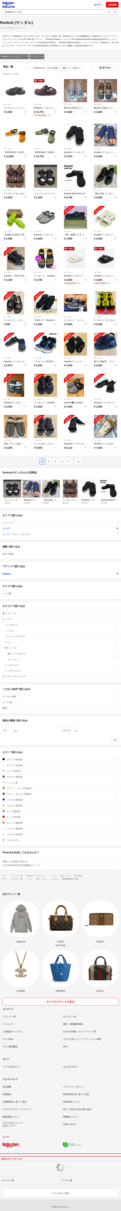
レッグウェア (61, 665)
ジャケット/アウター (61, 636)
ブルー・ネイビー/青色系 (60, 794)
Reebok (60, 574)
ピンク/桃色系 (60, 811)
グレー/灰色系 (60, 771)
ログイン (98, 4)
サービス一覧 (8, 1180)
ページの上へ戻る (60, 1193)
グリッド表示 (71, 68)
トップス (61, 630)
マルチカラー (60, 840)
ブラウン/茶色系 (60, 776)
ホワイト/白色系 (60, 765)
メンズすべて (61, 625)
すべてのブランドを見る (60, 1001)
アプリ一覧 (67, 1180)
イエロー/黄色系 (60, 805)
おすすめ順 (53, 68)
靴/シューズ (61, 648)
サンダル (37, 56)
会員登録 (112, 4)
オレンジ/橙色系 (60, 822)
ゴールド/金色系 (60, 834)
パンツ (61, 642)
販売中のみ (38, 68)
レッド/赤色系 (60, 817)
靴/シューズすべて (63, 653)
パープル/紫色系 (60, 799)
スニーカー (63, 659)
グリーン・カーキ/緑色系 (60, 788)
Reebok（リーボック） (14, 56)
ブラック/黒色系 (60, 759)
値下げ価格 (60, 554)
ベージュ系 (60, 782)
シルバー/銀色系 (60, 828)
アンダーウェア (61, 671)
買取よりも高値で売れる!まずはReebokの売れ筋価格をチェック (60, 863)
